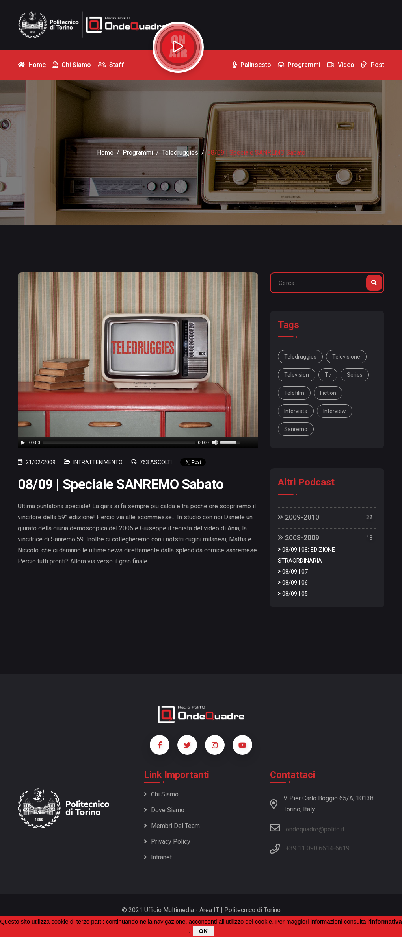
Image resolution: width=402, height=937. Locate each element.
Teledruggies (180, 152)
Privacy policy (167, 841)
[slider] (119, 442)
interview (334, 411)
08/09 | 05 (293, 594)
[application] (138, 442)
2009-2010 (298, 517)
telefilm (294, 393)
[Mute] (215, 442)
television (296, 375)
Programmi (138, 152)
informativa (386, 921)
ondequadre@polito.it (307, 828)
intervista (295, 411)
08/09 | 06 (293, 583)
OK (203, 931)
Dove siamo (164, 810)
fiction (328, 393)
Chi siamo (161, 794)
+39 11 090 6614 (309, 848)
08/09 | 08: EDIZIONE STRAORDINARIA (306, 555)
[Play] (23, 442)
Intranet (158, 857)
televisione (346, 357)
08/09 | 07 (293, 571)
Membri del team (172, 826)
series (355, 375)
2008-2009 (298, 537)
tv (328, 375)
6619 (342, 848)
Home (105, 152)
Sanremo (295, 429)
